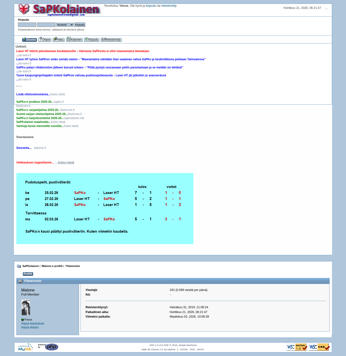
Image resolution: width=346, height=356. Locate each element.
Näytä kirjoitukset (32, 323)
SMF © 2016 (170, 345)
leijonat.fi (40, 148)
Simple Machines (188, 345)
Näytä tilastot (30, 327)
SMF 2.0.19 (155, 345)
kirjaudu (151, 5)
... (65, 162)
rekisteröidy (168, 5)
